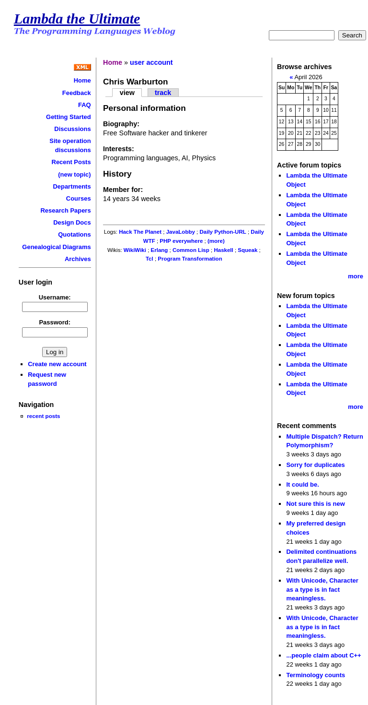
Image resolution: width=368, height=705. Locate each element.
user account (151, 62)
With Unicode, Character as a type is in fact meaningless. (322, 589)
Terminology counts (315, 675)
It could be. (302, 484)
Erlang (159, 250)
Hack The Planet (140, 232)
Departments (72, 186)
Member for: (123, 189)
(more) (216, 241)
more (355, 276)
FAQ (84, 104)
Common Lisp (190, 250)
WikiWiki (135, 250)
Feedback (76, 92)
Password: (54, 322)
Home (82, 80)
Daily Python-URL (222, 232)
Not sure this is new (315, 503)
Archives (78, 259)
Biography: (121, 124)
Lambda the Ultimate (77, 19)
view (127, 92)
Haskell (223, 250)
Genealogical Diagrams (56, 247)
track (163, 92)
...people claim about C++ (323, 655)
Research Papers (65, 210)
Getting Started (68, 116)
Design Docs (72, 222)
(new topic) (74, 174)
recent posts (43, 416)
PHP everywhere (181, 241)
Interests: (118, 149)
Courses (78, 198)
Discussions (72, 128)
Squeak (247, 250)
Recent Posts (71, 162)
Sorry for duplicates (315, 464)
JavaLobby (180, 232)
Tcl (149, 259)
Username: (55, 297)
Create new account (57, 364)
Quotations (74, 234)
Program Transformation (190, 259)
